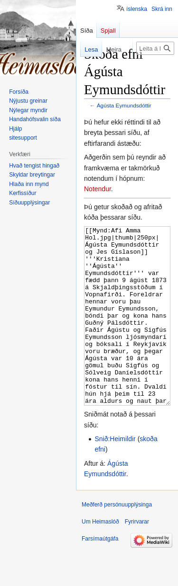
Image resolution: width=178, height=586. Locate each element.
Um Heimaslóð (100, 557)
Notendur (97, 189)
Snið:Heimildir (114, 474)
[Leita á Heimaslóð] (155, 48)
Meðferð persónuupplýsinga (117, 540)
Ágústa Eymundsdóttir (124, 105)
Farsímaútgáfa (100, 574)
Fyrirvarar (137, 557)
